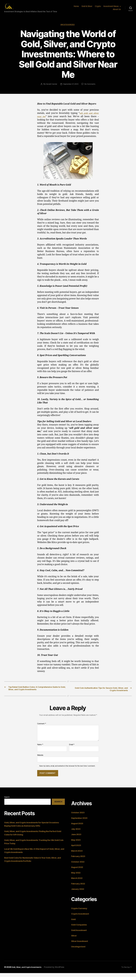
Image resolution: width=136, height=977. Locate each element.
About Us (117, 11)
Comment (41, 728)
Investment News (111, 8)
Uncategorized (68, 28)
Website (40, 759)
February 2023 (79, 860)
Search (6, 801)
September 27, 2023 (71, 88)
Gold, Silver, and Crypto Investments (28, 971)
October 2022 (78, 865)
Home (76, 8)
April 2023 (76, 849)
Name (40, 749)
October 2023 (78, 816)
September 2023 (80, 822)
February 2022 (79, 887)
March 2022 (77, 882)
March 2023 (77, 854)
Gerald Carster (51, 88)
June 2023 (77, 838)
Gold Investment (80, 934)
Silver (74, 939)
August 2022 (78, 871)
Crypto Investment (81, 917)
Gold (73, 923)
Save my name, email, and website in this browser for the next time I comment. (67, 770)
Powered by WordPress (58, 971)
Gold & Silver (86, 8)
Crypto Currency (80, 912)
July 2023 (76, 833)
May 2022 (76, 876)
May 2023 (76, 844)
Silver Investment (80, 945)
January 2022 (78, 893)
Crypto (98, 8)
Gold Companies (80, 928)
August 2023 (78, 827)
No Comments (90, 88)
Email (71, 749)
